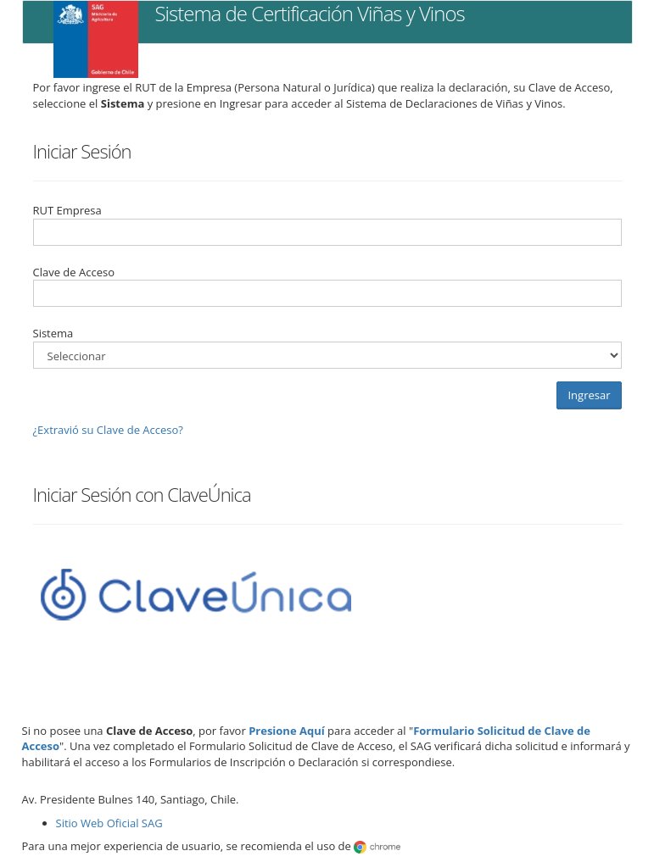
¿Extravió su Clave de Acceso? (108, 429)
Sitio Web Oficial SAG (109, 823)
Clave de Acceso (74, 272)
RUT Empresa (67, 210)
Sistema (53, 333)
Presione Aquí (287, 730)
